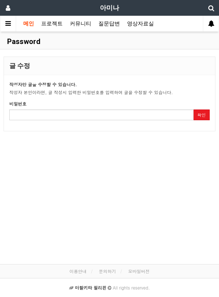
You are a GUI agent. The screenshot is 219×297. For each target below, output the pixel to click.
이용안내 (78, 271)
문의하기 (107, 271)
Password (22, 41)
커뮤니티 (80, 23)
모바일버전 (139, 271)
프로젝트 (52, 23)
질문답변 (109, 23)
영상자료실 (140, 23)
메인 (28, 23)
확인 (201, 115)
